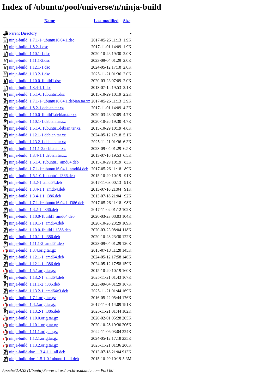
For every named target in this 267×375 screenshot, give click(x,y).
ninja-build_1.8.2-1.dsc (28, 47)
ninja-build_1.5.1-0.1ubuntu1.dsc (37, 94)
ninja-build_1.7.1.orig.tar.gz (32, 297)
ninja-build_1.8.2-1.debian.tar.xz (36, 108)
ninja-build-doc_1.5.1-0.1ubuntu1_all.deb (44, 358)
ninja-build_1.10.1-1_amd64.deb (36, 223)
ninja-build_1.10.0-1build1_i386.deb (40, 230)
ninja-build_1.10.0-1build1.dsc (35, 80)
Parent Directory (23, 33)
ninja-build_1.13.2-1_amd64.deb (36, 277)
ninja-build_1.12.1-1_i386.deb (34, 264)
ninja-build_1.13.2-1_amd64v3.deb (38, 291)
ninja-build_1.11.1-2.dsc (29, 60)
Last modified (106, 21)
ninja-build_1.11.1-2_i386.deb (34, 284)
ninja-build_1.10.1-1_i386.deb (34, 236)
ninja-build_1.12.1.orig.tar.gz (33, 338)
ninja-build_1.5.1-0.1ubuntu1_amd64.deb (44, 162)
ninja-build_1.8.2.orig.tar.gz (32, 304)
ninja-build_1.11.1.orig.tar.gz (33, 331)
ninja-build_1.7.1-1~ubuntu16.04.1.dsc (41, 40)
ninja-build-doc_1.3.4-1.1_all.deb (37, 352)
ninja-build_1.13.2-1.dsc (29, 74)
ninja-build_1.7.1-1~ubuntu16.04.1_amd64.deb (48, 169)
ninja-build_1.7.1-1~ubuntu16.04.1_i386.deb (46, 203)
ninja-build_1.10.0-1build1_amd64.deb (42, 216)
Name (49, 21)
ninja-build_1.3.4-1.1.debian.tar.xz (38, 155)
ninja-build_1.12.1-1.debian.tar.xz (37, 135)
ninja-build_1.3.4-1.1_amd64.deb (37, 189)
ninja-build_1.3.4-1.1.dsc (30, 87)
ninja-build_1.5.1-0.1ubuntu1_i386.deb (42, 175)
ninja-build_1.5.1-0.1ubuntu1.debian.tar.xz (45, 128)
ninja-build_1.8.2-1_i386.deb (33, 209)
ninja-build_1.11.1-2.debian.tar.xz (37, 148)
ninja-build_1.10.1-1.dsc (29, 53)
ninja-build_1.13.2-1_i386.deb (34, 311)
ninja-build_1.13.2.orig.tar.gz (33, 345)
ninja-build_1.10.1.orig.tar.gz (33, 325)
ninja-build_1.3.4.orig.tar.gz (32, 250)
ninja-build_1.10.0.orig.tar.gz (33, 318)
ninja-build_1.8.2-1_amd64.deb (35, 182)
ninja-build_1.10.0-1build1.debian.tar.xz (42, 114)
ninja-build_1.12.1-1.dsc (29, 67)
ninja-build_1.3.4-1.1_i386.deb (35, 196)
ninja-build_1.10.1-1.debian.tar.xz (37, 121)
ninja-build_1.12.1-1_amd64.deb (36, 257)
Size (127, 21)
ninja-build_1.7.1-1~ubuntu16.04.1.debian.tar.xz (49, 101)
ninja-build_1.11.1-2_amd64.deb (36, 243)
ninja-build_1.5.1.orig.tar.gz (32, 270)
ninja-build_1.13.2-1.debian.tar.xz (37, 142)
